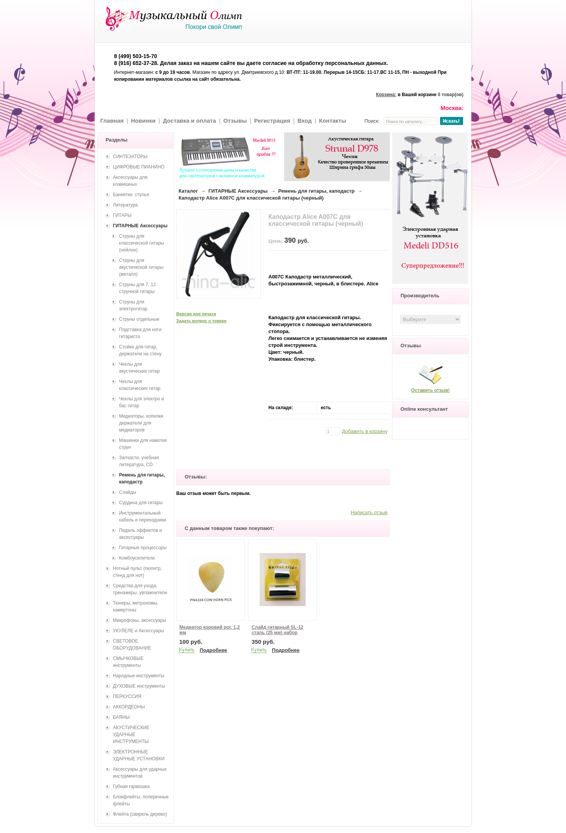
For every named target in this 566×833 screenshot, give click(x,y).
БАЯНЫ (121, 717)
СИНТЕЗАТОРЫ (130, 156)
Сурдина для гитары (141, 502)
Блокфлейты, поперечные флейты (141, 800)
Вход (305, 120)
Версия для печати (196, 314)
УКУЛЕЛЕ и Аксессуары (138, 630)
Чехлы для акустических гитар (139, 368)
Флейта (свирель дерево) (140, 814)
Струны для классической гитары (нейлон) (141, 243)
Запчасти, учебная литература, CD (139, 461)
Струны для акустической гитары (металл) (141, 267)
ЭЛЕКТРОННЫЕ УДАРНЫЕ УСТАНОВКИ (138, 755)
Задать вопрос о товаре (201, 320)
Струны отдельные (139, 319)
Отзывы (235, 120)
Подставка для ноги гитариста (140, 333)
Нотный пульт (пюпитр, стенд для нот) (137, 572)
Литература (125, 205)
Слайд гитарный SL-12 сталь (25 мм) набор (277, 630)
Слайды (127, 492)
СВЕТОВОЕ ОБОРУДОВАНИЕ (132, 644)
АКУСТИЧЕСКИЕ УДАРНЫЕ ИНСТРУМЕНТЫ (131, 734)
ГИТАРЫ (122, 215)
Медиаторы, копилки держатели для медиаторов (141, 423)
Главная (112, 120)
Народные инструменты (138, 675)
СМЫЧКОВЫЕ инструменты (128, 662)
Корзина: (386, 94)
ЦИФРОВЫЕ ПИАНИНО (138, 167)
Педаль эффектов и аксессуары (140, 534)
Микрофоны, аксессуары (139, 620)
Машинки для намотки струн (143, 444)
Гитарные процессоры (143, 547)
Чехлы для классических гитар (140, 385)
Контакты (332, 120)
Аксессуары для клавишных (130, 181)
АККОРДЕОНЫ (129, 707)
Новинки (143, 120)
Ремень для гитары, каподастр (316, 191)
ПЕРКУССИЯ (127, 696)
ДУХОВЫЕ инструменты (139, 686)
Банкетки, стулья (131, 194)
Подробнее (213, 650)
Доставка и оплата (189, 120)
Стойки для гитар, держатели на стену (140, 350)
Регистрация (272, 120)
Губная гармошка (131, 786)
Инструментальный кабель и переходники (142, 516)
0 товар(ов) (450, 94)
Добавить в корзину (364, 431)
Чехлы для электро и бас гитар (141, 402)
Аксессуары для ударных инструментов (140, 772)
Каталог (188, 191)
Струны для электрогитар (133, 305)
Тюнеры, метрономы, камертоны (135, 606)
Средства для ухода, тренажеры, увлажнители (140, 589)
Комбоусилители (137, 558)
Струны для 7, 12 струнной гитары (137, 288)
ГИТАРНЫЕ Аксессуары (238, 191)
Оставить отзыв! (430, 390)
